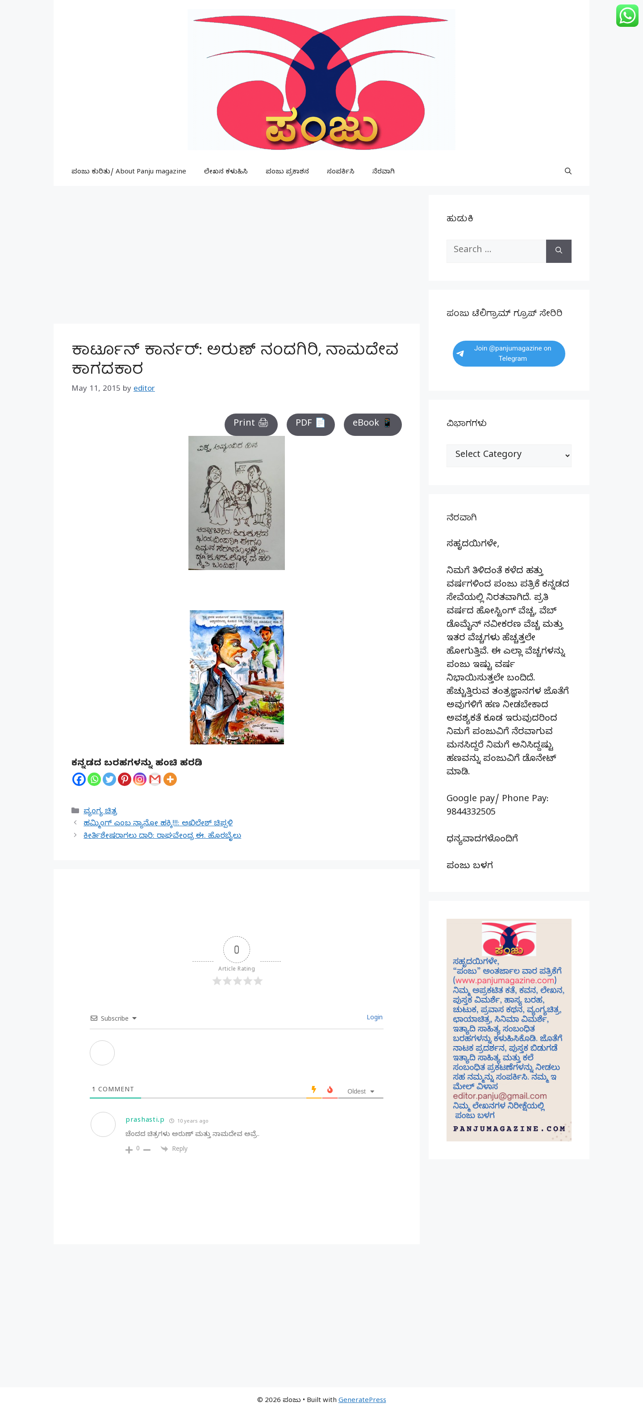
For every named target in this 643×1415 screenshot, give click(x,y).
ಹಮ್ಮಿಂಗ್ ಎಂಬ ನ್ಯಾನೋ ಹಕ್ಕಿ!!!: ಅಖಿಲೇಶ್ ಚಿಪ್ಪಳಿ (158, 824)
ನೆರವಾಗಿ (383, 172)
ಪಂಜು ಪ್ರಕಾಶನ (287, 172)
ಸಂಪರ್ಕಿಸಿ (341, 172)
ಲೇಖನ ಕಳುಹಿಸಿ (226, 172)
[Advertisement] (237, 257)
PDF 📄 (311, 424)
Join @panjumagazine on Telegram (503, 353)
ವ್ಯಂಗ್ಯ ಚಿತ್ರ (100, 812)
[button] (568, 172)
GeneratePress (362, 1401)
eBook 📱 (373, 424)
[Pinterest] (124, 779)
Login (374, 1018)
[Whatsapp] (94, 779)
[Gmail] (155, 779)
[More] (170, 779)
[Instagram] (139, 779)
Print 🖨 (251, 424)
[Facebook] (79, 779)
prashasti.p (145, 1120)
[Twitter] (109, 779)
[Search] (559, 251)
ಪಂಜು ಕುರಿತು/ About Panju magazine (128, 172)
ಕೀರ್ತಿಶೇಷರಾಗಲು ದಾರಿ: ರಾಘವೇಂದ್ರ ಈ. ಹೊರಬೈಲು (162, 837)
